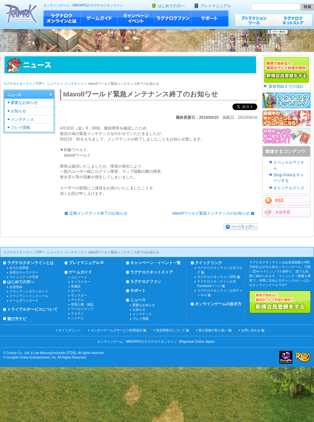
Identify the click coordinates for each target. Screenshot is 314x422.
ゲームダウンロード (24, 300)
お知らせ (18, 111)
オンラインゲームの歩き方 (218, 304)
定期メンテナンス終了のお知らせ (95, 213)
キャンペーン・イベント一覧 (155, 263)
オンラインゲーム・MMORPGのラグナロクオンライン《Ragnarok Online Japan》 (157, 341)
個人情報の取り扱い (213, 330)
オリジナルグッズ (288, 188)
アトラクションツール (254, 20)
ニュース (53, 83)
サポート (210, 18)
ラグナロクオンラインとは (62, 18)
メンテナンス (74, 83)
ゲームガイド (99, 18)
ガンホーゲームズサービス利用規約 (116, 330)
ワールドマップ (82, 309)
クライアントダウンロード (28, 291)
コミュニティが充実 (24, 277)
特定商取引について (170, 330)
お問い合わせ (251, 330)
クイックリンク (208, 263)
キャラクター (80, 281)
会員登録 (15, 287)
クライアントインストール (28, 296)
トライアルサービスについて (32, 309)
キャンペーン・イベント (136, 18)
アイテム (77, 300)
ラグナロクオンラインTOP (22, 83)
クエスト (77, 313)
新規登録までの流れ (286, 86)
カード (76, 291)
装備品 (76, 286)
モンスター (79, 295)
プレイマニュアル (215, 6)
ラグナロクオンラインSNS (216, 277)
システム (77, 318)
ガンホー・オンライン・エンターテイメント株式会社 (285, 357)
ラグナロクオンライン (21, 14)
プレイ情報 (20, 127)
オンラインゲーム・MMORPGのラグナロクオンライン (83, 5)
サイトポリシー (69, 330)
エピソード (79, 277)
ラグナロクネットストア (293, 20)
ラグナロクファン (172, 18)
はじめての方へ (171, 6)
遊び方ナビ (17, 318)
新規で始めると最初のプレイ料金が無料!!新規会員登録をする (280, 302)
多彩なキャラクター (24, 272)
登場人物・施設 (82, 304)
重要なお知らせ (24, 102)
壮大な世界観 (19, 268)
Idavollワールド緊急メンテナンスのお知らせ (214, 213)
